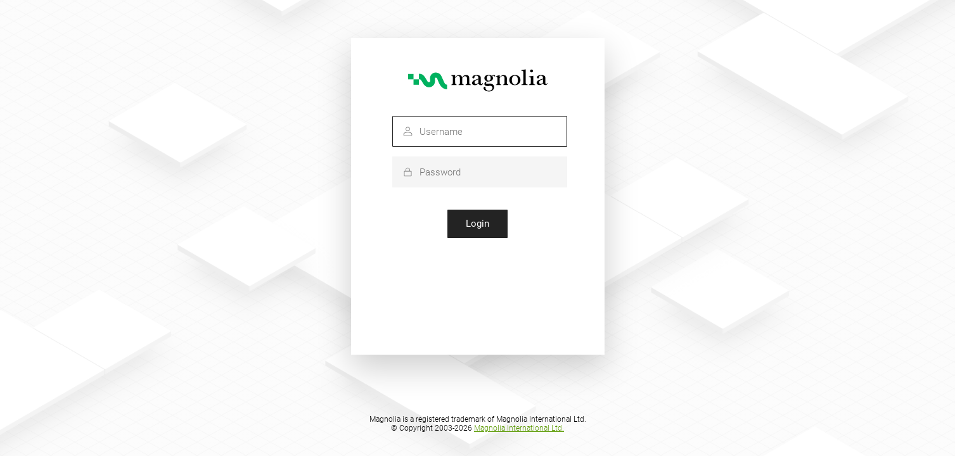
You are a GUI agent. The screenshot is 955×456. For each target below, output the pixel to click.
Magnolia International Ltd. (519, 428)
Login (477, 223)
